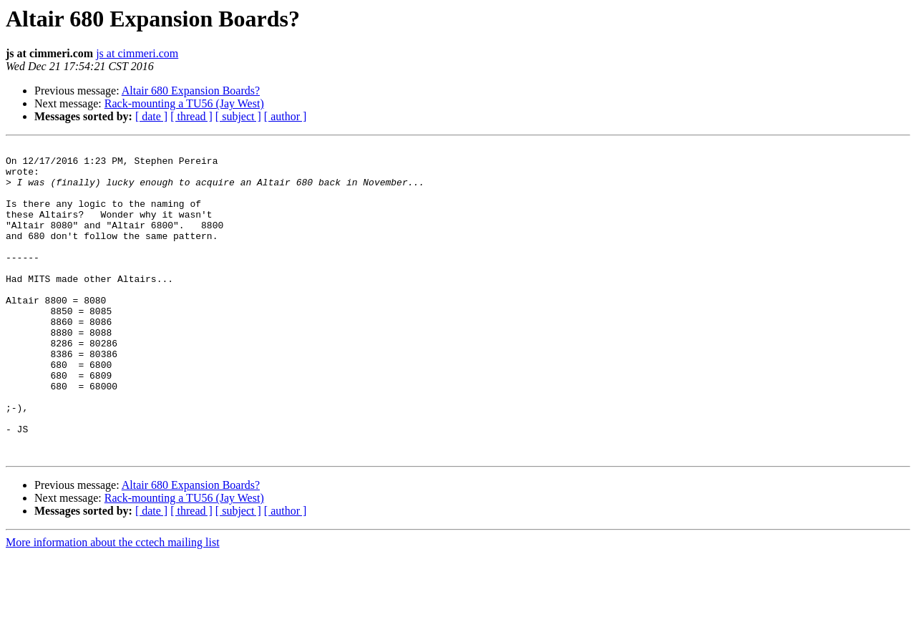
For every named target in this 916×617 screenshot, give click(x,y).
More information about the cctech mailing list (113, 604)
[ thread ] (191, 116)
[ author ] (285, 116)
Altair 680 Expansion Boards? (191, 90)
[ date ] (151, 116)
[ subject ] (238, 116)
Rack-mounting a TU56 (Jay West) (184, 103)
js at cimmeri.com (137, 53)
